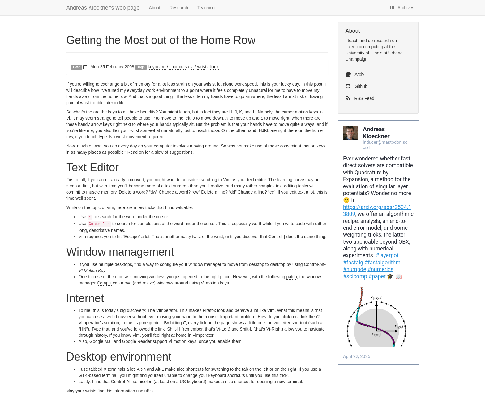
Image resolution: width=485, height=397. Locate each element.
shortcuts (178, 66)
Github (356, 86)
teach (353, 40)
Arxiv (355, 74)
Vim (226, 179)
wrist (201, 66)
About (155, 7)
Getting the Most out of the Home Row (160, 40)
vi (192, 66)
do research (379, 40)
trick (284, 375)
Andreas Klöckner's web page (103, 8)
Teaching (206, 7)
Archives (402, 7)
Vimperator (166, 310)
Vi (68, 118)
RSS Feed (360, 98)
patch (291, 276)
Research (179, 7)
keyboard (157, 66)
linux (214, 66)
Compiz (104, 282)
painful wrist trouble (85, 102)
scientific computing (364, 46)
